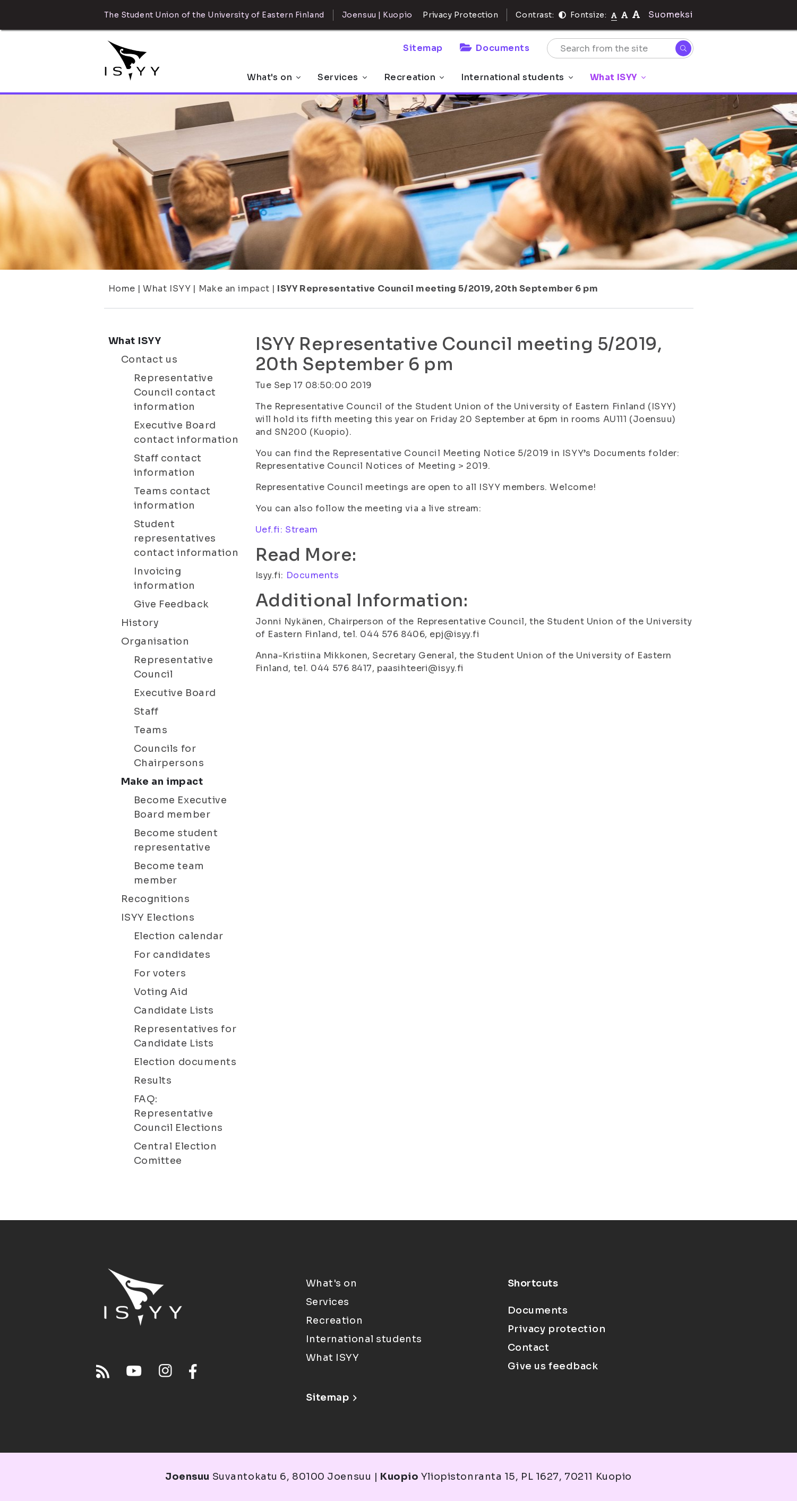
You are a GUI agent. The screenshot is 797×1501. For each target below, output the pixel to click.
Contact (529, 1347)
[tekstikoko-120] (636, 14)
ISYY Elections (158, 917)
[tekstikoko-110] (624, 14)
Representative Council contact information (175, 392)
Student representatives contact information (186, 538)
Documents (495, 48)
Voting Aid (161, 992)
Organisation (155, 641)
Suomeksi (670, 14)
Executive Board (175, 693)
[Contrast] (562, 15)
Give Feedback (171, 604)
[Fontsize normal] (614, 15)
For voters (160, 973)
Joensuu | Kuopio (377, 15)
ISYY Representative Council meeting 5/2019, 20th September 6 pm (437, 288)
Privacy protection (557, 1329)
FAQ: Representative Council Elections (179, 1113)
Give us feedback (553, 1366)
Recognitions (155, 899)
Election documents (185, 1062)
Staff (146, 711)
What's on (274, 77)
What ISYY (618, 77)
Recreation (414, 77)
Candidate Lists (174, 1010)
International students (516, 77)
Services (342, 77)
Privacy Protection (460, 15)
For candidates (172, 954)
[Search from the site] (620, 48)
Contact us (149, 359)
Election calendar (179, 936)
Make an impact (234, 288)
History (140, 623)
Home (121, 288)
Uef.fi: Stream (286, 529)
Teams (151, 730)
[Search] (683, 48)
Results (153, 1080)
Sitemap (423, 48)
